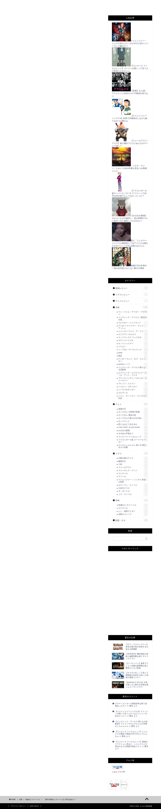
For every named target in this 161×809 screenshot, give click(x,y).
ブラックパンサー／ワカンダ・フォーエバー (133, 379)
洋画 (131, 307)
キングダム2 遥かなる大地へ (133, 418)
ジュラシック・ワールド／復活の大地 (133, 318)
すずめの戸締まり (133, 433)
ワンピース (133, 473)
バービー (133, 346)
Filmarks (17, 8)
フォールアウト (133, 467)
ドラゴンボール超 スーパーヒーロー (133, 440)
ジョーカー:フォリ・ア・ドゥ (133, 331)
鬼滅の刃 (133, 409)
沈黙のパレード (133, 514)
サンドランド (133, 421)
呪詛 (133, 356)
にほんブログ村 (19, 420)
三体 (133, 464)
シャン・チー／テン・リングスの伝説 (133, 397)
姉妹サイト (84, 8)
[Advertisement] (57, 56)
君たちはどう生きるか (133, 424)
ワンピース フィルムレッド (133, 436)
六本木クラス (133, 488)
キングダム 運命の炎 (133, 415)
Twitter (121, 3)
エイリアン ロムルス (133, 334)
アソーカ (133, 476)
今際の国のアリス (133, 458)
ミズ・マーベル (133, 494)
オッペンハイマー (133, 343)
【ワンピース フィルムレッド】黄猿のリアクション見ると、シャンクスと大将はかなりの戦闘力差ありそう (131, 744)
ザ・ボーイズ (133, 491)
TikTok (34, 8)
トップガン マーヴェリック (133, 349)
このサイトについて (37, 3)
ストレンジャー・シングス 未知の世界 (133, 480)
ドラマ (131, 453)
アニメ (131, 404)
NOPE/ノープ (133, 364)
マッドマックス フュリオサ (133, 337)
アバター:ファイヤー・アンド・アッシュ (133, 327)
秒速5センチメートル (20, 20)
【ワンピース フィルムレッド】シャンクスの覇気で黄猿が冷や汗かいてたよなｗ (131, 734)
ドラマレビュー (131, 294)
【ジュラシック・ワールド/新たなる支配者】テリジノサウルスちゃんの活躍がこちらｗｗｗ (131, 724)
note (68, 8)
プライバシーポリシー (86, 3)
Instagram (52, 8)
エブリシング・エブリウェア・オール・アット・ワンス (133, 374)
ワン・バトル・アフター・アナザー (133, 313)
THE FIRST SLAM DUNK (133, 427)
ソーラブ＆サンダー (133, 390)
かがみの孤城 (133, 430)
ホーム (16, 3)
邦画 (131, 500)
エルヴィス (133, 393)
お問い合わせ (61, 3)
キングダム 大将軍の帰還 (133, 412)
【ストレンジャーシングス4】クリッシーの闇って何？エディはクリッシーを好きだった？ (131, 713)
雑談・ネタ (131, 520)
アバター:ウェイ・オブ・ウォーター (133, 360)
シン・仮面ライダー (133, 511)
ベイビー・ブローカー (133, 387)
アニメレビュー (131, 300)
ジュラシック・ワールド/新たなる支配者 (133, 368)
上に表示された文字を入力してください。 (28, 755)
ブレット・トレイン (133, 383)
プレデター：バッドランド (133, 323)
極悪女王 (133, 461)
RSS (107, 3)
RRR (133, 353)
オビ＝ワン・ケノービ (133, 485)
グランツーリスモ (133, 340)
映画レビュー (131, 288)
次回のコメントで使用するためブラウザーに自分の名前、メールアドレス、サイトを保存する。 (55, 745)
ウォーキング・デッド (133, 470)
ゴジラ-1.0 (133, 508)
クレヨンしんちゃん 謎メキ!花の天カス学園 (133, 446)
